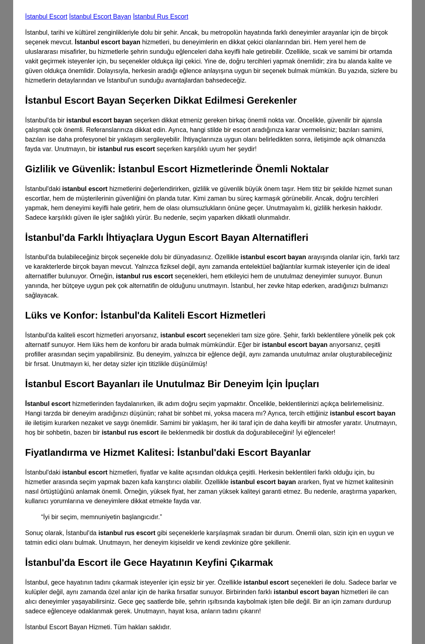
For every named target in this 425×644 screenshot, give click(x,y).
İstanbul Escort (46, 16)
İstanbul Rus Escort (160, 16)
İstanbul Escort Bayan (100, 16)
